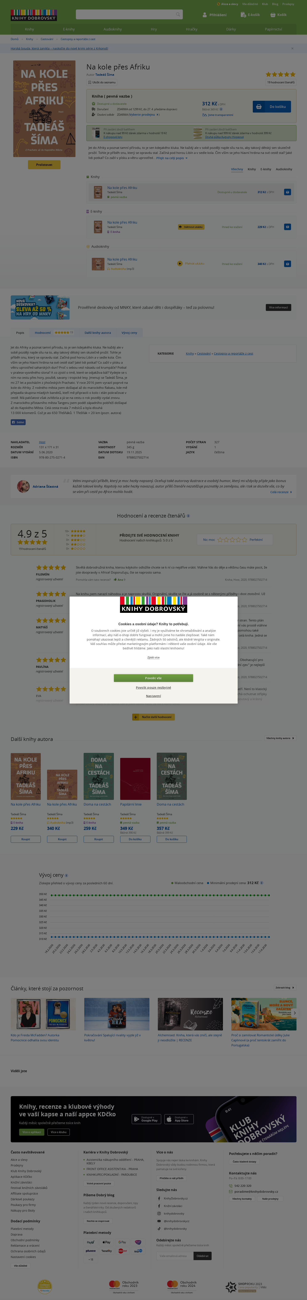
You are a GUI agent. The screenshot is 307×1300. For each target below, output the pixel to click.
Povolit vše (153, 678)
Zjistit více (154, 657)
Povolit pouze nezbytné (153, 687)
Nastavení (153, 696)
